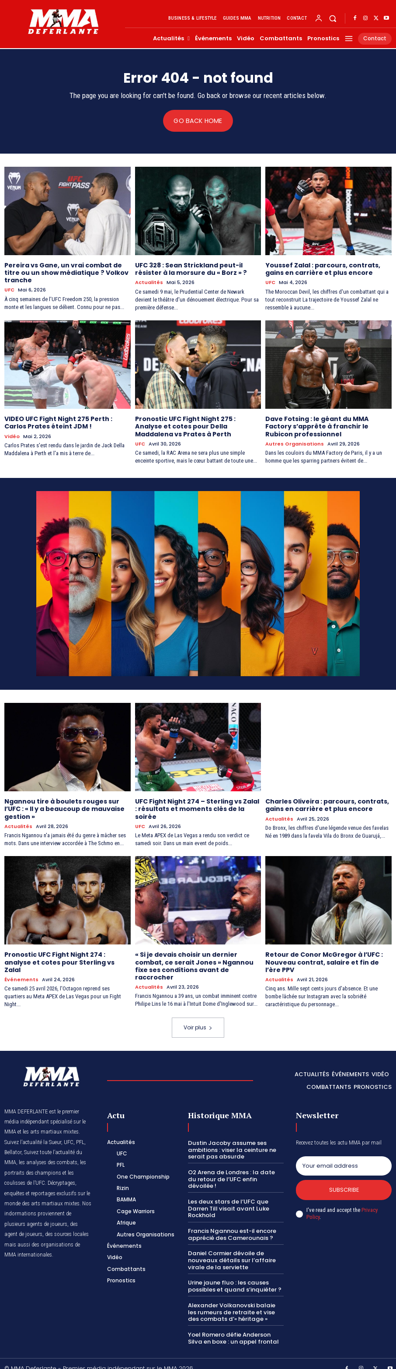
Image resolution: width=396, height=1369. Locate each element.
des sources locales (67, 1232)
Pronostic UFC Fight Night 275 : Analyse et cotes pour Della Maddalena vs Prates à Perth (185, 426)
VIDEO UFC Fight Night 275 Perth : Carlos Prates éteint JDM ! (58, 422)
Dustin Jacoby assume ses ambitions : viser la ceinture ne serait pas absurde (231, 1147)
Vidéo (12, 436)
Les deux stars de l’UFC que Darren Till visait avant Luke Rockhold (227, 1199)
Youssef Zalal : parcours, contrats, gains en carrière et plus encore (322, 269)
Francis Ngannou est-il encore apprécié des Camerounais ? (231, 1225)
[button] (332, 18)
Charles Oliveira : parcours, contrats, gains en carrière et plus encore (327, 804)
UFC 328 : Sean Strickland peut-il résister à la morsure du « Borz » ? (190, 269)
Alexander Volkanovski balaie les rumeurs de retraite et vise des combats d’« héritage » (235, 1302)
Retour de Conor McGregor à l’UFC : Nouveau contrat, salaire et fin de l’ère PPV (323, 960)
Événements (21, 977)
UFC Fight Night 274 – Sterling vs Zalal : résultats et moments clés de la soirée (197, 808)
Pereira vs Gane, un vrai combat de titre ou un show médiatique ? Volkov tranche (66, 272)
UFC (9, 289)
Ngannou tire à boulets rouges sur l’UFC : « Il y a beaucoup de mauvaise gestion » (64, 808)
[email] (344, 1164)
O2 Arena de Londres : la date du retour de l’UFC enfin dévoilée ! (234, 1173)
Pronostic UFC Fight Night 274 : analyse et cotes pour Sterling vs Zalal (59, 960)
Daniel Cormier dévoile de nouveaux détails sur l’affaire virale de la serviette (229, 1251)
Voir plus (198, 1025)
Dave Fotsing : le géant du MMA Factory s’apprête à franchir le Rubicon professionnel (316, 426)
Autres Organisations (294, 443)
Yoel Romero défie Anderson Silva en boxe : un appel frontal (232, 1328)
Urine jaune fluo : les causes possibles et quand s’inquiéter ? (233, 1277)
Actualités (149, 282)
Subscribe (344, 1188)
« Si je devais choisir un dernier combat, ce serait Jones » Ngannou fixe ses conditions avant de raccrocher (194, 964)
